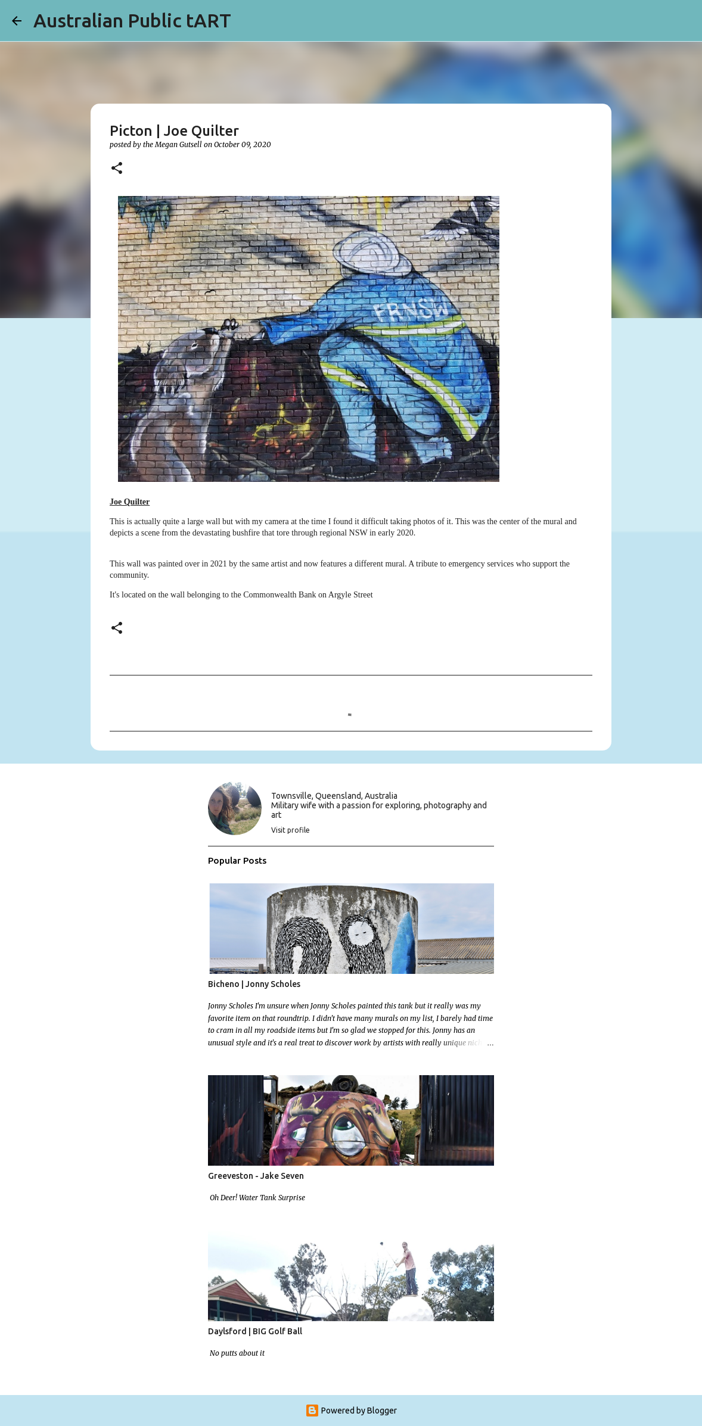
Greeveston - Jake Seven (256, 1176)
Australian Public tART (132, 20)
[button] (117, 169)
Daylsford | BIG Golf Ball (255, 1331)
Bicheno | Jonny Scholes (254, 984)
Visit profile (290, 830)
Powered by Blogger (351, 1410)
